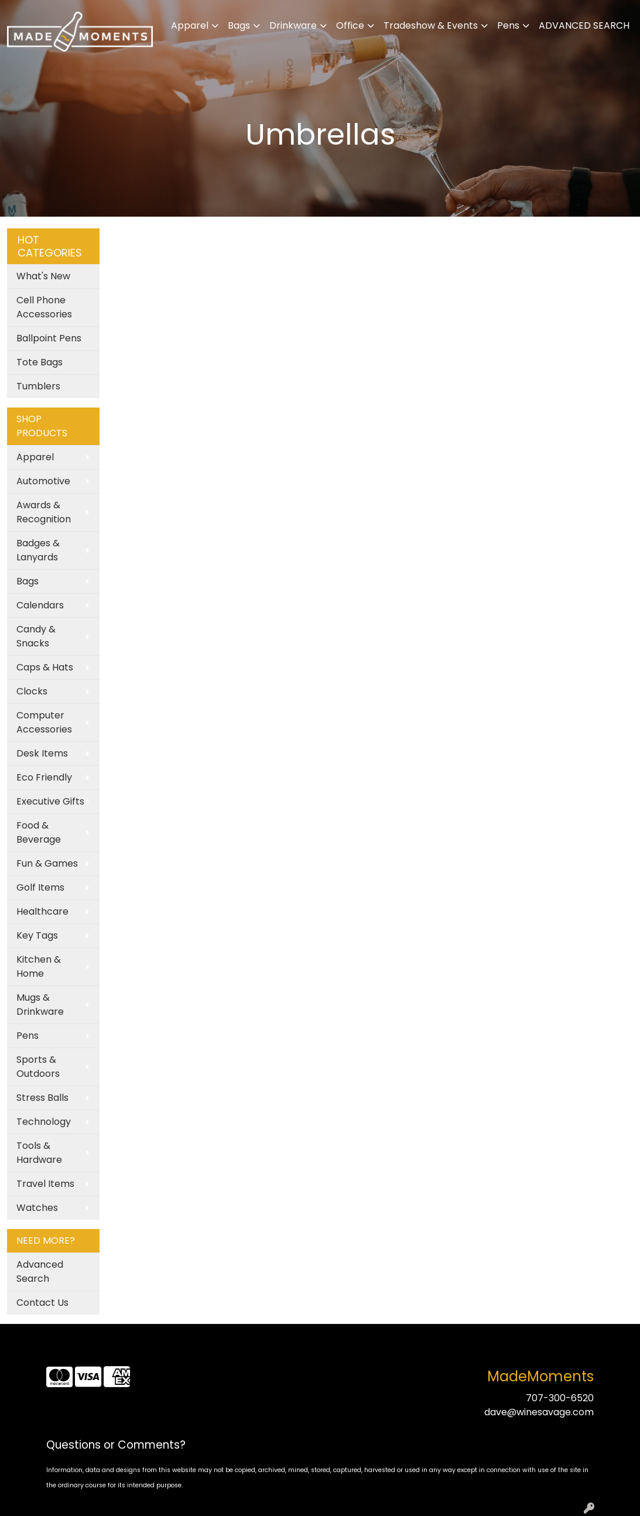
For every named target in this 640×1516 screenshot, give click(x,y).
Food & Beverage (38, 832)
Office (350, 25)
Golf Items (40, 887)
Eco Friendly (44, 777)
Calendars (40, 605)
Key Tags (37, 935)
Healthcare (42, 911)
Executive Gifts (50, 801)
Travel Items (45, 1183)
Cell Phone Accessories (44, 307)
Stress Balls (42, 1097)
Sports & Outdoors (38, 1066)
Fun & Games (47, 863)
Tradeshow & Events (431, 25)
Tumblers (38, 386)
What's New (43, 276)
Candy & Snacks (36, 636)
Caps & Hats (44, 667)
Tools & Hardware (39, 1152)
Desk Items (42, 753)
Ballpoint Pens (48, 338)
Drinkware (293, 25)
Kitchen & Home (38, 966)
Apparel (189, 25)
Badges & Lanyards (38, 550)
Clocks (31, 691)
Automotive (43, 481)
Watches (37, 1207)
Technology (43, 1121)
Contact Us (42, 1302)
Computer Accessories (44, 722)
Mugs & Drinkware (40, 1004)
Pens (508, 25)
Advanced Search (39, 1271)
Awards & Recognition (43, 512)
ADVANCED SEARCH (584, 25)
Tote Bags (39, 362)
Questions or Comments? (116, 1445)
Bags (239, 25)
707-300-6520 (560, 1398)
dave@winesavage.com (539, 1412)
